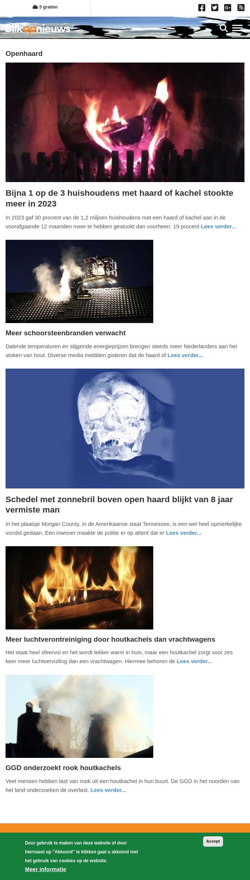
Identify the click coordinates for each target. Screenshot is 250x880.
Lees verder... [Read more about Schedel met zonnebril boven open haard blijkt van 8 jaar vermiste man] (183, 533)
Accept (213, 841)
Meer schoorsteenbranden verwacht (66, 333)
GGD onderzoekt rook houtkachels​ (63, 768)
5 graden (45, 7)
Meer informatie (45, 869)
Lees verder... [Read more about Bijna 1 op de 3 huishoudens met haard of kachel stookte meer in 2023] (218, 226)
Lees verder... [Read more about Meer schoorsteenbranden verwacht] (185, 355)
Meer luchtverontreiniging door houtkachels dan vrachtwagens (110, 639)
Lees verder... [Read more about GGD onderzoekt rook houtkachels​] (108, 790)
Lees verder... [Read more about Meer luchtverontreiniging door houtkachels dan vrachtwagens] (194, 661)
